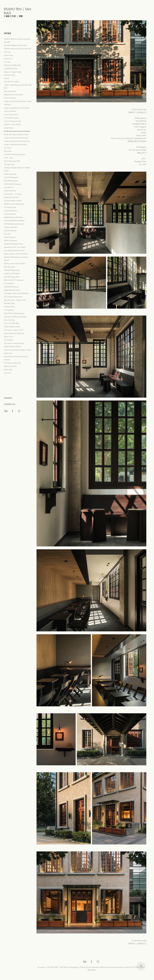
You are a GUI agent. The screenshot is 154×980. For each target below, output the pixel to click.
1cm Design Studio (10, 207)
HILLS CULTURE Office (11, 323)
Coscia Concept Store (11, 114)
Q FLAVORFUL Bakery (11, 118)
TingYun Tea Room (10, 111)
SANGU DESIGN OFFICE (12, 346)
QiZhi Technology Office (11, 277)
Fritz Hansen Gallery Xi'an (12, 363)
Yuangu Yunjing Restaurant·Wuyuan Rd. (17, 141)
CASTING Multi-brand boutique (14, 224)
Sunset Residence (10, 237)
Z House (6, 78)
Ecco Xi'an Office (9, 320)
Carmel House (8, 55)
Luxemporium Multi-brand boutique (15, 317)
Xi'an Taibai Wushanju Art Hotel (14, 250)
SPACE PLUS (8, 337)
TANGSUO (7, 104)
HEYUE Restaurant (10, 230)
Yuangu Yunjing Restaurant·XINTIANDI (16, 108)
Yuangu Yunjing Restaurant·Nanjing (15, 144)
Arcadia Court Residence (12, 273)
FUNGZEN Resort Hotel (11, 270)
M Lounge (7, 62)
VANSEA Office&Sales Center (13, 244)
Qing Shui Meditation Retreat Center (15, 45)
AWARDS (8, 398)
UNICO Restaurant (10, 98)
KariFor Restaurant (10, 174)
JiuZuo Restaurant (10, 214)
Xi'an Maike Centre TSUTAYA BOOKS (16, 293)
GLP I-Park (7, 373)
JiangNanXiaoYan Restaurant (13, 217)
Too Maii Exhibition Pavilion (12, 201)
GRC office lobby (9, 267)
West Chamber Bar (10, 91)
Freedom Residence (10, 211)
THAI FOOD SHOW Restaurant (14, 313)
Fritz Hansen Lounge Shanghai (14, 343)
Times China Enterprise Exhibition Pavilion (17, 350)
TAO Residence (9, 310)
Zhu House (7, 148)
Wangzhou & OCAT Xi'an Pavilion (14, 247)
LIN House (7, 52)
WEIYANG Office (9, 303)
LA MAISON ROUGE (11, 68)
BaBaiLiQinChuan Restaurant (13, 95)
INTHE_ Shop (8, 158)
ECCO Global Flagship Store (13, 297)
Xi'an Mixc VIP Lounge (11, 81)
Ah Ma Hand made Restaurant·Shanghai (17, 131)
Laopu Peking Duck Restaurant (14, 333)
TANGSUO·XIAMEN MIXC (12, 65)
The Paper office (9, 164)
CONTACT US (9, 404)
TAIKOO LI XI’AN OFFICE (12, 124)
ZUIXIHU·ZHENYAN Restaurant (14, 220)
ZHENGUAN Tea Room (11, 197)
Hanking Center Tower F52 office (14, 263)
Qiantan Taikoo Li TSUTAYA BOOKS (15, 254)
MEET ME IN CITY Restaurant (13, 280)
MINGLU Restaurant (10, 240)
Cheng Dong (8, 353)
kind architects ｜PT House (12, 194)
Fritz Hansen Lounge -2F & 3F (13, 330)
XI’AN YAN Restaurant (11, 177)
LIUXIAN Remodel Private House (14, 154)
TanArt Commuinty (10, 191)
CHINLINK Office (9, 307)
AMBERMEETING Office (12, 290)
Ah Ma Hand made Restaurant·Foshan (16, 134)
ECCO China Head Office (12, 161)
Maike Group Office (10, 366)
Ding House (7, 151)
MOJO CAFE (8, 369)
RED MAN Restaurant (11, 181)
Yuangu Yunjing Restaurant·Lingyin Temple (18, 101)
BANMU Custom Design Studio (14, 204)
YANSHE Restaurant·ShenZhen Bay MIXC (17, 49)
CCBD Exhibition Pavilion (12, 327)
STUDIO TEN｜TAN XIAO (18, 11)
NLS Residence (9, 283)
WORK (7, 33)
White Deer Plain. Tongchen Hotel (15, 300)
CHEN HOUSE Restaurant (12, 184)
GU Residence (8, 340)
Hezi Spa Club (8, 187)
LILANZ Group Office (10, 227)
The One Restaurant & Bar (12, 121)
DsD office (7, 234)
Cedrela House (9, 128)
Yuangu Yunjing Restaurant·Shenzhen (16, 138)
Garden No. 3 (8, 59)
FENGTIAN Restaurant (11, 287)
